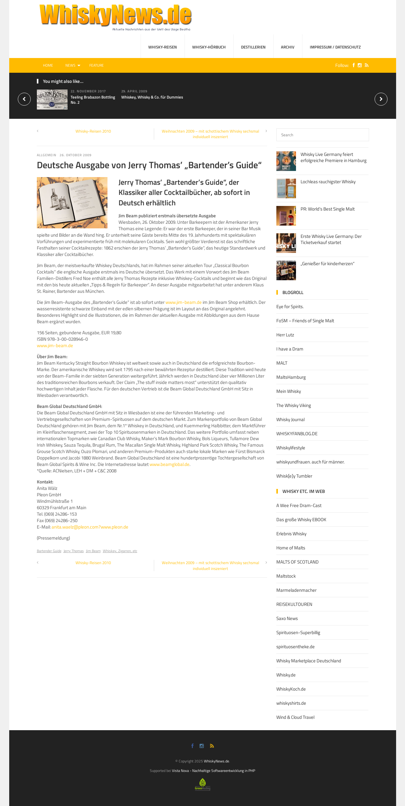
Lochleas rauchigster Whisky (328, 181)
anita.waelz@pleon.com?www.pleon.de (90, 526)
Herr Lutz (285, 334)
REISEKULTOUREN (294, 604)
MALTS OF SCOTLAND (297, 561)
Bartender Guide (49, 551)
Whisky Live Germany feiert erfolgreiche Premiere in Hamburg (334, 157)
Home (48, 65)
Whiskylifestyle (290, 447)
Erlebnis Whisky (291, 533)
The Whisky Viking (293, 405)
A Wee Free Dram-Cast (298, 505)
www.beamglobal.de (169, 464)
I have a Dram (289, 348)
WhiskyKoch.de (291, 688)
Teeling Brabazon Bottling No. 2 (93, 99)
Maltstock (286, 575)
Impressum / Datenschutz (335, 47)
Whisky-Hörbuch (209, 47)
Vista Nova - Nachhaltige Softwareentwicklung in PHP (213, 770)
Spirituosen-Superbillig (298, 632)
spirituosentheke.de (295, 646)
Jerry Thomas (74, 551)
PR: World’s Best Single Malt (328, 208)
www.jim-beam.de (184, 302)
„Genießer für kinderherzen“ (328, 263)
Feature (96, 65)
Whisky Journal (290, 419)
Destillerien (253, 47)
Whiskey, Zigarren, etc (120, 551)
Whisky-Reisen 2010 (93, 131)
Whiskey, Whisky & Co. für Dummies (152, 97)
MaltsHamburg (291, 377)
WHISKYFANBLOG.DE (296, 433)
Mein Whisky (288, 391)
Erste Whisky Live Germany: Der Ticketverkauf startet (331, 239)
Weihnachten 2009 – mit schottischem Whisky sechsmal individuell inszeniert (210, 134)
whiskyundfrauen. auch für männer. (310, 461)
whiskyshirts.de (291, 703)
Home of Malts (290, 547)
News (70, 65)
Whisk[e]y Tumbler (294, 475)
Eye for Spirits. (290, 306)
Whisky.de (286, 674)
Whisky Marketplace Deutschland (308, 660)
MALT (281, 362)
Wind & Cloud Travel (295, 717)
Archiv (287, 47)
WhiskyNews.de (216, 761)
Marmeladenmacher (296, 590)
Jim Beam (93, 551)
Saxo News (287, 618)
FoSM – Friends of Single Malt (305, 320)
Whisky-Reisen (162, 47)
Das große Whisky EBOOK (301, 519)
